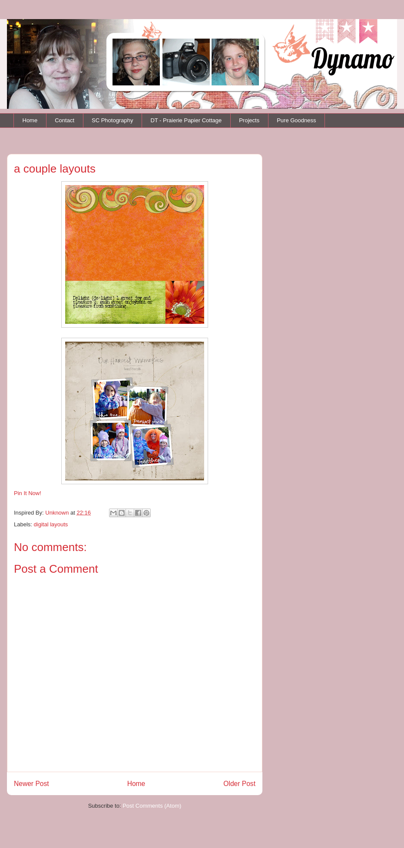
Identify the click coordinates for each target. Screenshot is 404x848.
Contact (64, 120)
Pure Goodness (296, 120)
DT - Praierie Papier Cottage (186, 120)
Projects (249, 120)
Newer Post (31, 783)
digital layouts (51, 524)
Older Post (239, 783)
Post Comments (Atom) (152, 805)
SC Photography (112, 120)
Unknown (57, 512)
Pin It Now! (27, 493)
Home (30, 120)
